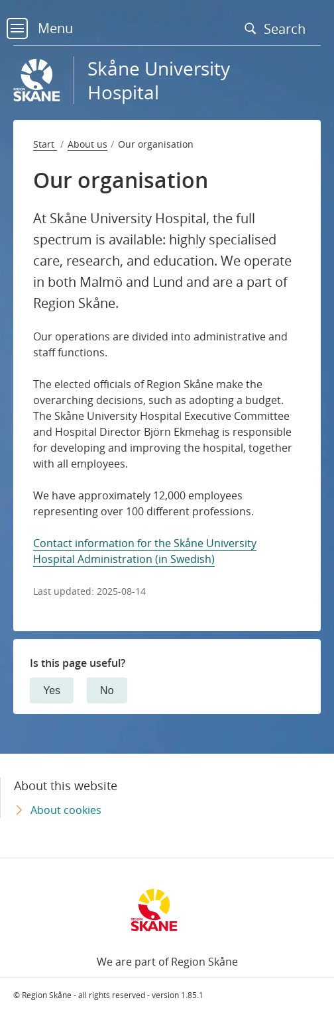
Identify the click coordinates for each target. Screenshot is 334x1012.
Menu (40, 28)
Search (278, 28)
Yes (51, 690)
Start (45, 144)
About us (87, 144)
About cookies (65, 810)
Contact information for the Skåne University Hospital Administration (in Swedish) (144, 551)
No (106, 690)
